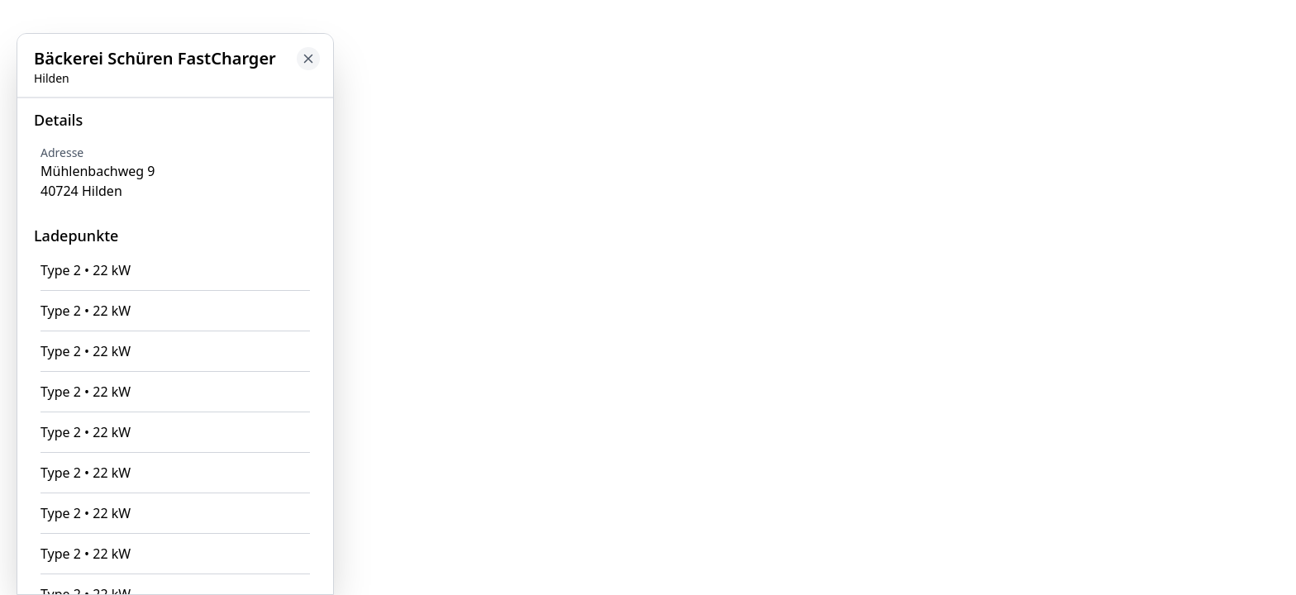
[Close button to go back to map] (308, 58)
